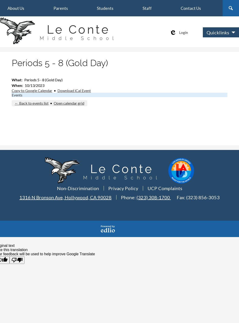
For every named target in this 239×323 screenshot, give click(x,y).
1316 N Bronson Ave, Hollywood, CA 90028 (65, 197)
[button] (16, 8)
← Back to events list (32, 103)
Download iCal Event (74, 90)
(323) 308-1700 (154, 197)
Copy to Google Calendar (32, 90)
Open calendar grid (69, 103)
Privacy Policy (123, 188)
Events (17, 95)
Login (179, 32)
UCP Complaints (165, 188)
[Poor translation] (17, 260)
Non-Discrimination (78, 188)
